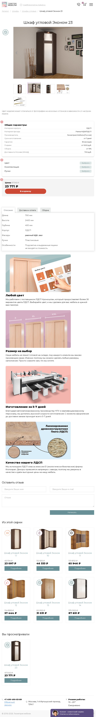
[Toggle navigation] (91, 4)
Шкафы (15, 11)
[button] (16, 53)
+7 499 (13, 699)
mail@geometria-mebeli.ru (34, 5)
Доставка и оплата (27, 210)
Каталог (5, 11)
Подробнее (16, 568)
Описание (8, 210)
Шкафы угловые (29, 11)
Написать (72, 512)
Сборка (45, 210)
